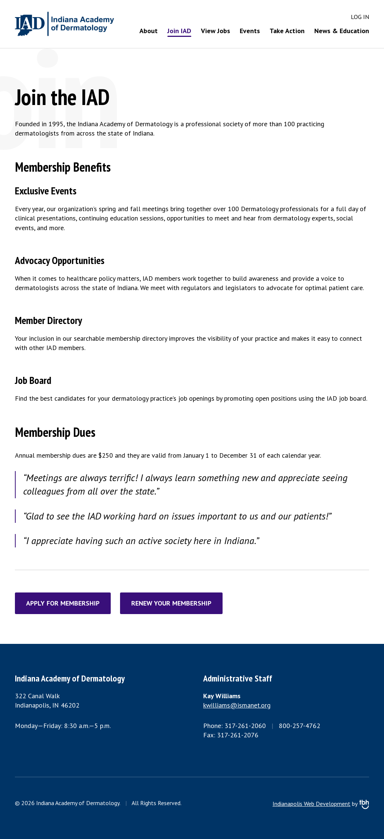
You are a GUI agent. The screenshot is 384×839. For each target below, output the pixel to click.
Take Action (287, 30)
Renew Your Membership (171, 603)
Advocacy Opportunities (59, 260)
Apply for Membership (63, 603)
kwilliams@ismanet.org (237, 705)
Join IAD (179, 30)
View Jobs (215, 30)
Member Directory (48, 320)
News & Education (341, 30)
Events (250, 30)
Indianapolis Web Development (311, 803)
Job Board (33, 380)
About (148, 30)
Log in (360, 17)
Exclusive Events (45, 190)
